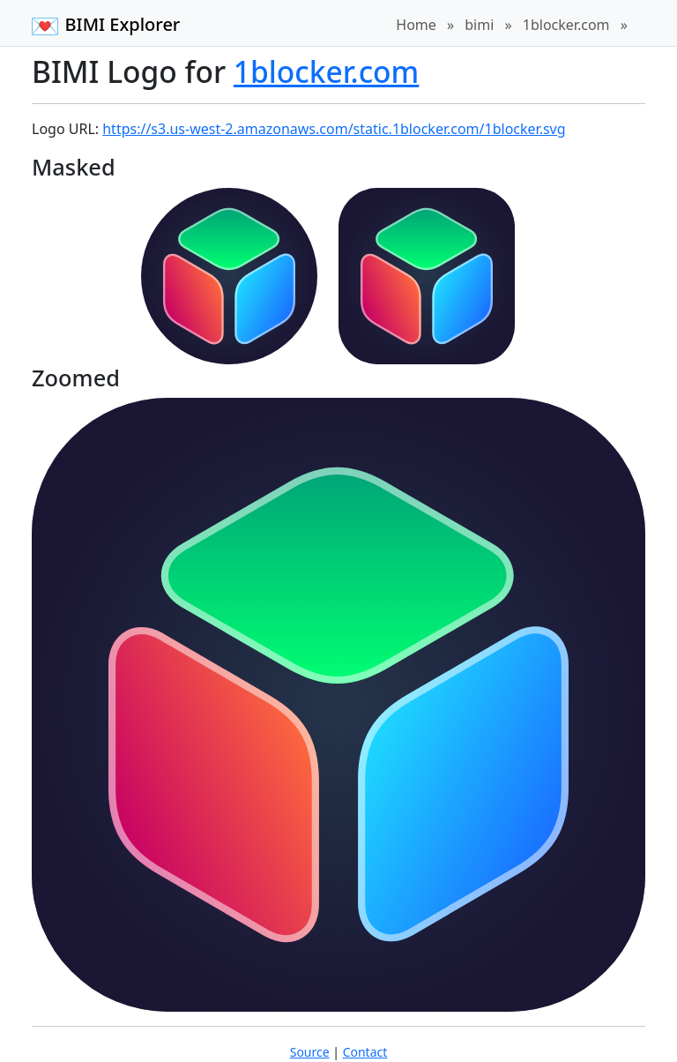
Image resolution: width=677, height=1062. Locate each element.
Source (310, 1051)
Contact (365, 1051)
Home (416, 24)
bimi (479, 24)
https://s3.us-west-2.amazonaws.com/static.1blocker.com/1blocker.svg (333, 128)
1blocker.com (566, 24)
